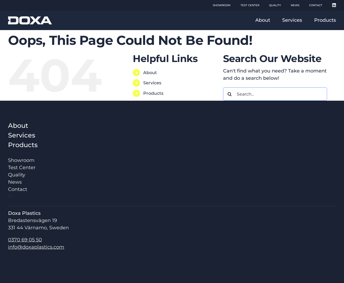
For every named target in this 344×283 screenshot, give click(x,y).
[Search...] (275, 94)
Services (152, 82)
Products (153, 93)
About (150, 72)
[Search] (229, 94)
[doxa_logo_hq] (30, 19)
